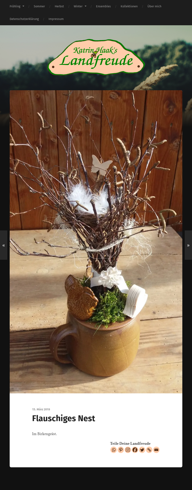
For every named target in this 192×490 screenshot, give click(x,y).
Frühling (15, 6)
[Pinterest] (121, 450)
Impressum (56, 19)
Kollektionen (129, 6)
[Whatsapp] (113, 450)
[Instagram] (128, 450)
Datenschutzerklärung (24, 19)
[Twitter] (142, 450)
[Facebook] (135, 450)
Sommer (39, 6)
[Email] (156, 450)
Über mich (154, 6)
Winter (78, 6)
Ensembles (103, 6)
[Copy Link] (149, 450)
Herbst (59, 6)
